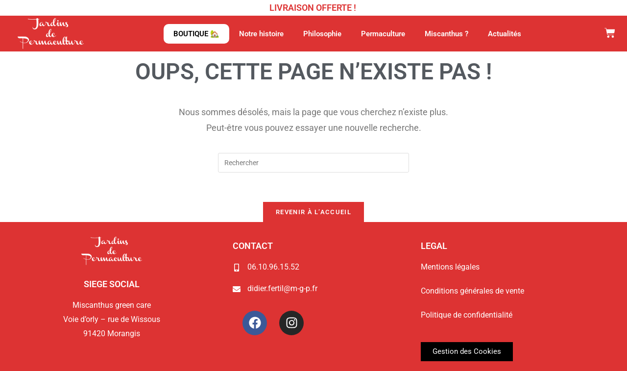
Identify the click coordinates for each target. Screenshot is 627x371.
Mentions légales (450, 267)
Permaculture (383, 33)
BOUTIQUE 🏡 (196, 33)
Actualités (504, 33)
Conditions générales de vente (472, 291)
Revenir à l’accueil (313, 212)
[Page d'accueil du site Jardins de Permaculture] (50, 33)
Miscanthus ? (446, 33)
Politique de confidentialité (466, 315)
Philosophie (322, 33)
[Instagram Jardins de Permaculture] (291, 323)
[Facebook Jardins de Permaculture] (254, 323)
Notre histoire (261, 33)
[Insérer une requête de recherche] (313, 163)
